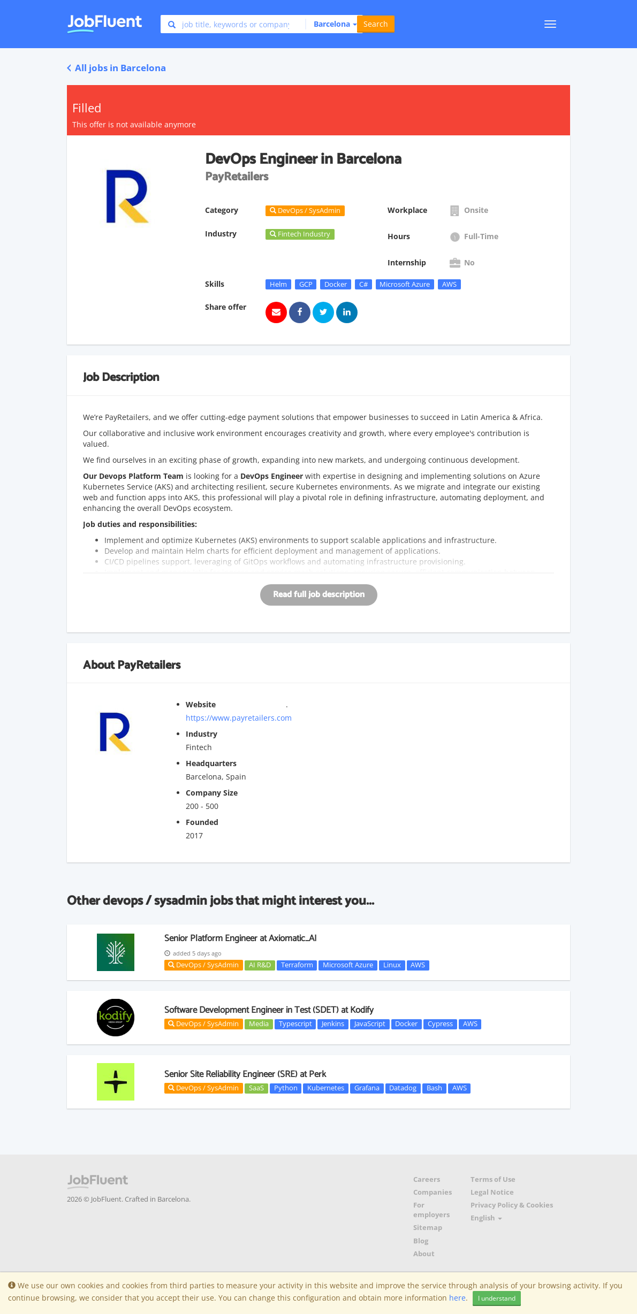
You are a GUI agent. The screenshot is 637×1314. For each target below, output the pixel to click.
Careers (426, 1179)
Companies (432, 1192)
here (457, 1298)
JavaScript (369, 1024)
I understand (496, 1298)
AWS (449, 284)
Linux (392, 965)
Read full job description (319, 594)
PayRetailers (148, 665)
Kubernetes (325, 1088)
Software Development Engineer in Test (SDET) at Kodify (269, 1010)
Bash (434, 1088)
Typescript (295, 1024)
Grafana (367, 1088)
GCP (306, 284)
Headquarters (211, 763)
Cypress (440, 1024)
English (486, 1218)
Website (201, 704)
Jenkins (333, 1024)
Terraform (297, 965)
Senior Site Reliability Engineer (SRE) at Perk (245, 1074)
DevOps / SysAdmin (203, 964)
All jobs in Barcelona (116, 68)
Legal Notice (492, 1192)
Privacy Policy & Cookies (512, 1205)
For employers (431, 1210)
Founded (202, 822)
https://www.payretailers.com (239, 718)
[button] (331, 24)
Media (259, 1024)
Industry (201, 734)
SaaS (256, 1088)
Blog (420, 1241)
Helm (278, 284)
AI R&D (260, 965)
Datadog (402, 1088)
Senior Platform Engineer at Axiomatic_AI (240, 938)
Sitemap (427, 1227)
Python (286, 1088)
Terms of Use (493, 1179)
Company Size (212, 793)
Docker (335, 284)
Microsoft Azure (405, 284)
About (424, 1253)
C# (363, 284)
